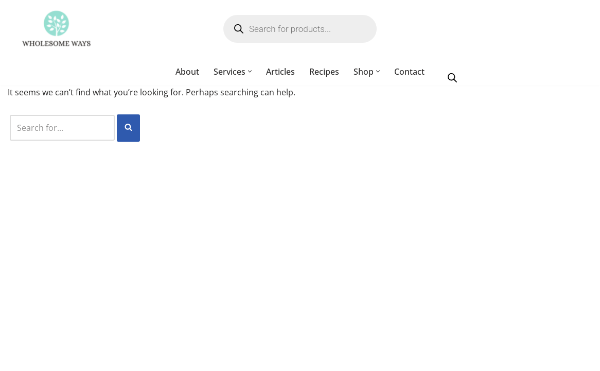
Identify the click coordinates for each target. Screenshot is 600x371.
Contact (409, 71)
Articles (280, 71)
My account (232, 357)
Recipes (324, 71)
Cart (329, 357)
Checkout (288, 357)
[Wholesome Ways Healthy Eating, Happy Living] (56, 28)
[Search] (63, 129)
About (187, 71)
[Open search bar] (452, 77)
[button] (250, 72)
